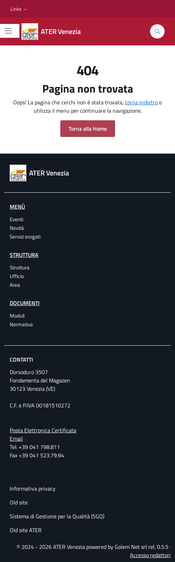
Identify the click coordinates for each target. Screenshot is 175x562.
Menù (17, 206)
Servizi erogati (25, 237)
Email (16, 438)
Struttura (24, 255)
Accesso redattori (150, 555)
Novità (17, 228)
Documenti (25, 303)
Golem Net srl (131, 547)
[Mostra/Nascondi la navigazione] (8, 31)
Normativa (21, 324)
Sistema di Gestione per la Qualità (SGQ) (57, 516)
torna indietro (141, 102)
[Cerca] (157, 31)
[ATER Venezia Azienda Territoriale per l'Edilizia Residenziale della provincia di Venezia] (55, 31)
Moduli (17, 316)
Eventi (16, 219)
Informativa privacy (32, 488)
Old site (19, 502)
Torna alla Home (88, 128)
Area (15, 285)
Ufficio (17, 276)
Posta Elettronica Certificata (43, 430)
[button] (19, 9)
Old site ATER (26, 530)
